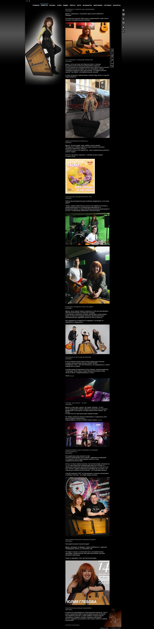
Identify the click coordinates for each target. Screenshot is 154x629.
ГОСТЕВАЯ (107, 5)
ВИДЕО (65, 5)
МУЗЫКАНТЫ (87, 5)
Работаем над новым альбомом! (78, 608)
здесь (72, 376)
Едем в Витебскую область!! (76, 141)
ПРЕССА (73, 5)
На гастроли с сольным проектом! (79, 60)
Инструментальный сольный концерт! (80, 539)
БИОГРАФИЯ (98, 5)
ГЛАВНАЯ (36, 5)
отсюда (99, 420)
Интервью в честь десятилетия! (78, 357)
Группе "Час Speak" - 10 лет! (76, 403)
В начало (68, 625)
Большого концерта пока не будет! (79, 307)
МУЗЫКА (52, 5)
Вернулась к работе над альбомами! (80, 9)
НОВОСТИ (44, 5)
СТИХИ (59, 5)
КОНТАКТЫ (117, 5)
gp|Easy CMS (104, 628)
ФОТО (79, 5)
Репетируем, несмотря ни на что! (78, 197)
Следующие (75, 625)
